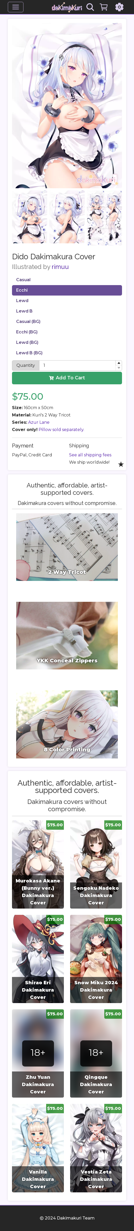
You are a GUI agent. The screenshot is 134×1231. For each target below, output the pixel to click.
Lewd (22, 300)
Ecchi (22, 290)
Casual (23, 279)
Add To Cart (67, 378)
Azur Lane (39, 422)
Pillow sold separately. (61, 429)
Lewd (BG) (27, 342)
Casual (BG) (28, 321)
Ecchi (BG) (27, 331)
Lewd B (24, 311)
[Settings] (119, 7)
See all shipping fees (90, 454)
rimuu (60, 266)
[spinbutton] (80, 365)
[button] (118, 363)
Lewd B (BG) (29, 352)
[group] (38, 864)
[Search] (90, 7)
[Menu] (15, 7)
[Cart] (104, 7)
